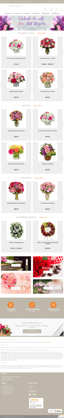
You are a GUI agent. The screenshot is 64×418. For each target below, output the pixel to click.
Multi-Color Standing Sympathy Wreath (47, 243)
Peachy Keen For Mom (48, 91)
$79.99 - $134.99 (16, 248)
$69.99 (16, 137)
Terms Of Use (44, 416)
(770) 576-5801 (6, 1)
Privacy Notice (52, 416)
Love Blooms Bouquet (48, 203)
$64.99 (16, 97)
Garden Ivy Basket (48, 164)
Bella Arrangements (16, 6)
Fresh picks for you (32, 325)
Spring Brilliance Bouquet (16, 130)
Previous (2, 52)
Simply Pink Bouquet (16, 91)
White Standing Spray (16, 242)
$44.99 (16, 170)
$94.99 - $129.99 (47, 64)
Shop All (41, 33)
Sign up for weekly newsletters (32, 331)
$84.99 (16, 209)
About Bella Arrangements (8, 339)
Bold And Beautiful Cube (16, 164)
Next (62, 52)
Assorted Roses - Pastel (47, 58)
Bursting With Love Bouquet (16, 203)
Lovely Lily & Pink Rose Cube (16, 58)
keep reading (47, 342)
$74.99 (16, 64)
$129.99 (47, 248)
